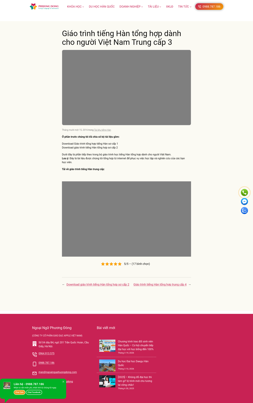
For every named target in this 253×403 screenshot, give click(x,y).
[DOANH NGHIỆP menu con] (142, 6)
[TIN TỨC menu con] (191, 6)
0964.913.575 (46, 353)
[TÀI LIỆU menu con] (160, 6)
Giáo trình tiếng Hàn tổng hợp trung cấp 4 (160, 284)
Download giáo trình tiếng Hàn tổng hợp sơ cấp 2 (97, 284)
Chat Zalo (19, 392)
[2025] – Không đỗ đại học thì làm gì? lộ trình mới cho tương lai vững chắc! (135, 381)
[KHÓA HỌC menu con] (83, 6)
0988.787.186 (46, 362)
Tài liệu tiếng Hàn (102, 130)
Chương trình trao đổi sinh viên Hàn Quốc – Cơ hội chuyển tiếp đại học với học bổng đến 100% (136, 345)
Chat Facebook (34, 392)
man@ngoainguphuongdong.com (58, 372)
